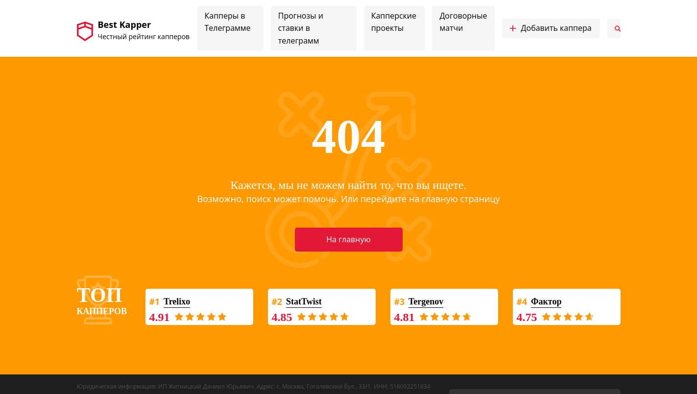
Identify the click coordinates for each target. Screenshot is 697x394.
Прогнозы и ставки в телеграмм (300, 28)
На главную (348, 239)
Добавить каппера (550, 28)
